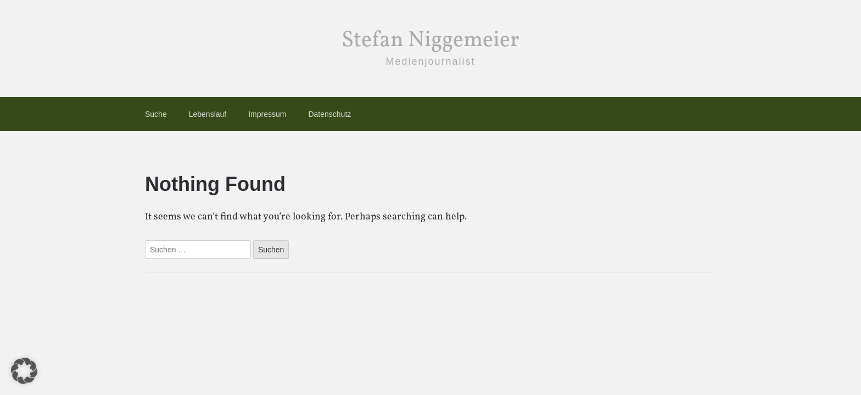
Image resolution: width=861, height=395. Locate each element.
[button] (24, 371)
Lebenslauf (208, 114)
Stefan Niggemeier (430, 40)
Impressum (267, 114)
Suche (156, 114)
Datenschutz (329, 114)
